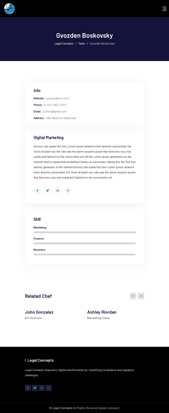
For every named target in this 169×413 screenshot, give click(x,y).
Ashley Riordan (102, 312)
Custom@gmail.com (55, 111)
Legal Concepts (62, 408)
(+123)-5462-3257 (55, 105)
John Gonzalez (39, 312)
